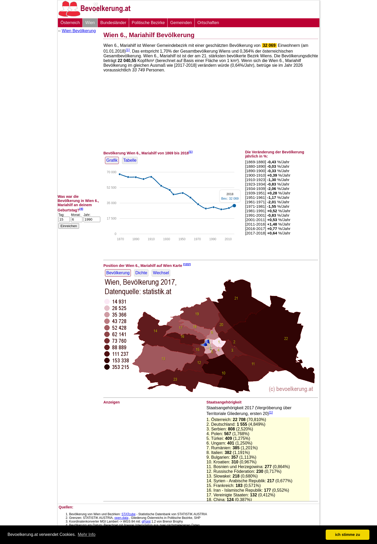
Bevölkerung (118, 273)
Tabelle (130, 160)
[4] (81, 208)
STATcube (128, 514)
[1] (128, 50)
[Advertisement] (78, 113)
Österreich (70, 22)
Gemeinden (181, 22)
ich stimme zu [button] (347, 534)
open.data (121, 518)
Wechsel (161, 273)
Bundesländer (113, 22)
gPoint (146, 521)
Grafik (112, 160)
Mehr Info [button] (87, 534)
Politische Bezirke (148, 22)
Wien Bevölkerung (79, 31)
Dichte (141, 273)
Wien (90, 22)
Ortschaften (208, 22)
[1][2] (187, 264)
